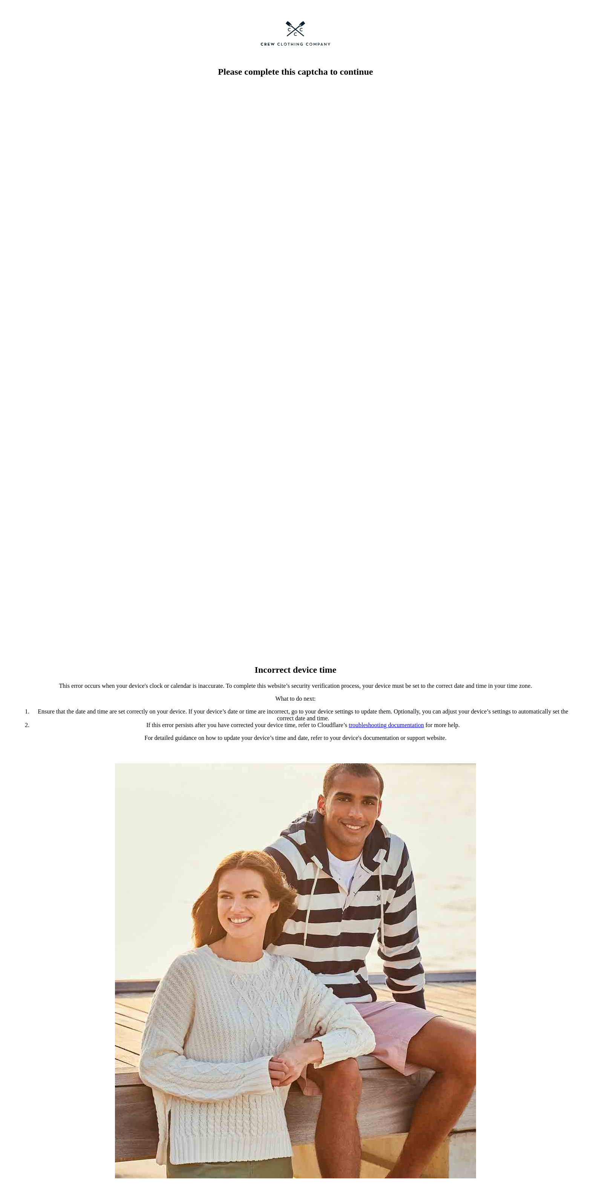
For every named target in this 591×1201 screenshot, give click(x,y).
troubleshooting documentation (386, 725)
